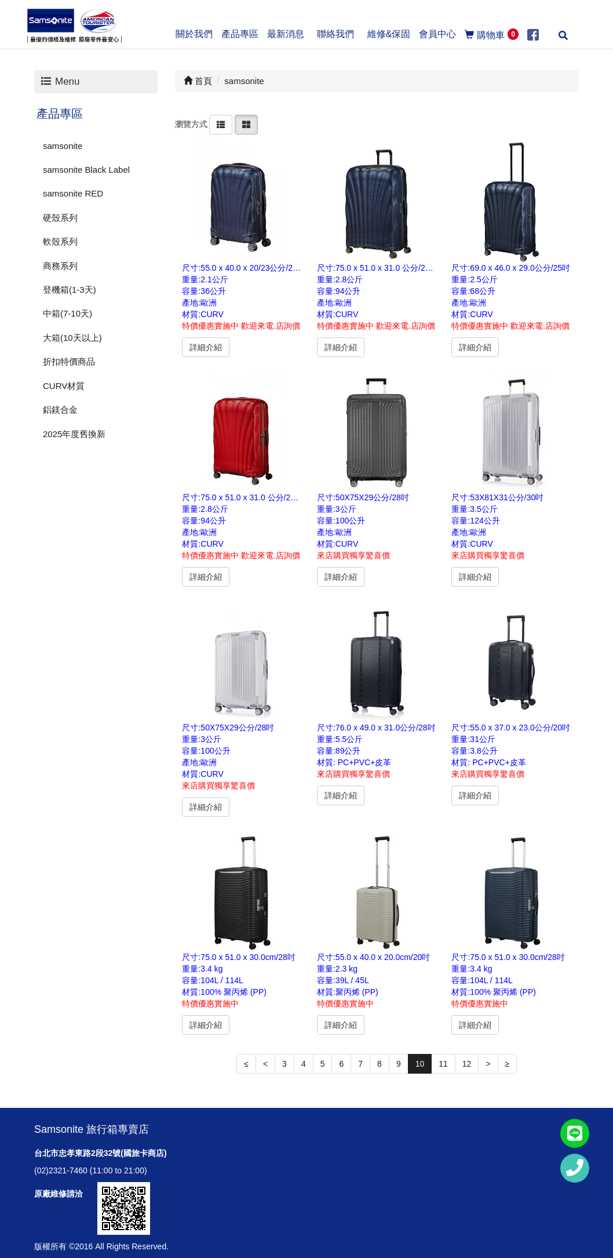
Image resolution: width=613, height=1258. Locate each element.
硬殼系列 (60, 218)
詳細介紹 (205, 347)
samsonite (62, 146)
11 (443, 1063)
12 (467, 1063)
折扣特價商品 (69, 361)
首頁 (198, 81)
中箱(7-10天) (67, 313)
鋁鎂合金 (60, 410)
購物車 (492, 34)
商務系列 (60, 266)
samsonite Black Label (86, 169)
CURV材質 (64, 386)
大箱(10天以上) (72, 338)
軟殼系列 (60, 241)
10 (420, 1063)
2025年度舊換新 (74, 434)
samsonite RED (73, 193)
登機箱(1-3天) (69, 289)
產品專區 (60, 113)
